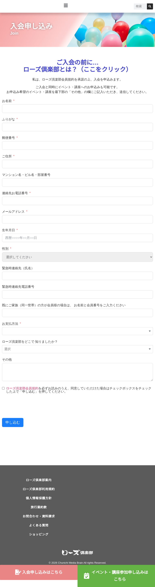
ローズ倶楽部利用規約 (39, 491)
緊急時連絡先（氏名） (18, 268)
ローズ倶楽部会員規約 (22, 388)
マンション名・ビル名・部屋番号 (26, 174)
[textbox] (77, 331)
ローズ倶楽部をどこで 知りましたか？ (30, 341)
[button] (66, 5)
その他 (7, 359)
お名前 (7, 101)
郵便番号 (8, 137)
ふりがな (8, 119)
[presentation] (32, 406)
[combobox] (77, 331)
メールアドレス (13, 211)
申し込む (12, 422)
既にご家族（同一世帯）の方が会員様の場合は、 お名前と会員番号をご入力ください (64, 305)
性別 (5, 248)
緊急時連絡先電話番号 (18, 286)
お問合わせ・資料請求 (39, 523)
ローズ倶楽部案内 (38, 481)
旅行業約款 (39, 513)
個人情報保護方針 (39, 502)
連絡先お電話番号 (15, 193)
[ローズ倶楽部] (116, 507)
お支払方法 (10, 323)
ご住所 (7, 156)
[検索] (150, 6)
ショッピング (38, 545)
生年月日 (8, 230)
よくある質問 (38, 534)
